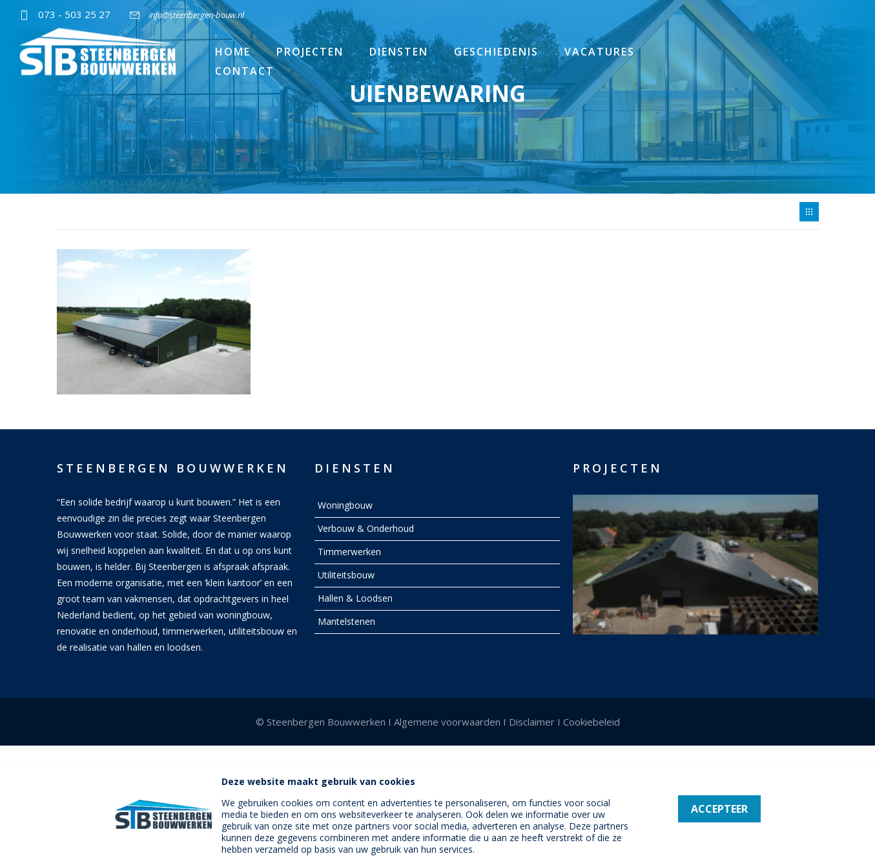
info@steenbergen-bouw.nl (196, 15)
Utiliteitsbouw (346, 575)
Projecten (310, 52)
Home (233, 52)
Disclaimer (532, 721)
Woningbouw (345, 505)
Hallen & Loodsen (355, 598)
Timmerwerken (349, 551)
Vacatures (599, 52)
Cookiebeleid (591, 721)
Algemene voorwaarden (447, 721)
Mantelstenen (346, 621)
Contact (244, 71)
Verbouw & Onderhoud (366, 528)
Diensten (398, 52)
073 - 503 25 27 (74, 14)
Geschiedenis (496, 52)
